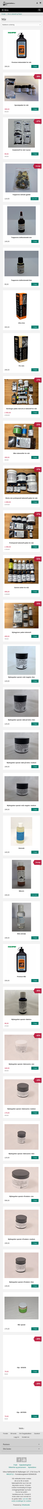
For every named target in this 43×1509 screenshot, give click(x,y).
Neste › (21, 1428)
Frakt (15, 1465)
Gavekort (37, 1433)
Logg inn (16, 1437)
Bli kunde (13, 1433)
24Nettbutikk (26, 1505)
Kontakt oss (25, 1437)
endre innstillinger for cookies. (21, 1501)
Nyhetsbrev (32, 1467)
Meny (4, 10)
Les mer (25, 1499)
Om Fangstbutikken (25, 1433)
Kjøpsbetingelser (25, 1465)
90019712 (10, 1474)
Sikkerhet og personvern (17, 1467)
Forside (3, 14)
